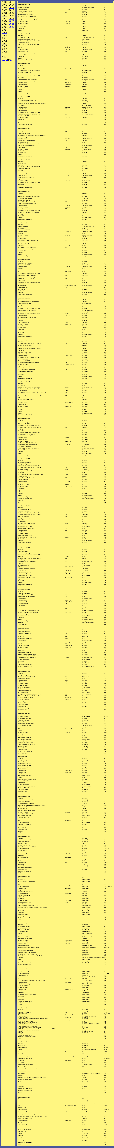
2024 (11, 23)
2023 (11, 21)
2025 (11, 27)
